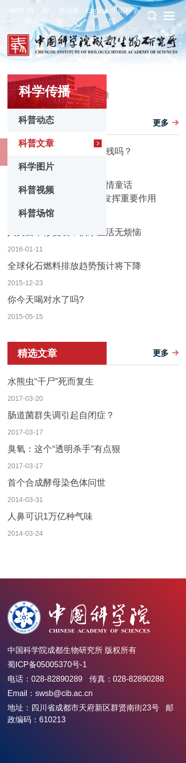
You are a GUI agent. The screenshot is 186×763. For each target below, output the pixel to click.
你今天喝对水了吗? (45, 300)
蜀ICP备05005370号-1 (47, 664)
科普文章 (36, 143)
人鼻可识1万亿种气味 (50, 516)
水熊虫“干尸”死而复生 (50, 381)
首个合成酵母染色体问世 (56, 483)
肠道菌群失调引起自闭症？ (61, 415)
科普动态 (36, 120)
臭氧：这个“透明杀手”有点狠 (64, 449)
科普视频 (36, 190)
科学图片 (36, 167)
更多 (161, 123)
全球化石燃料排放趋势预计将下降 (74, 266)
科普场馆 (36, 213)
